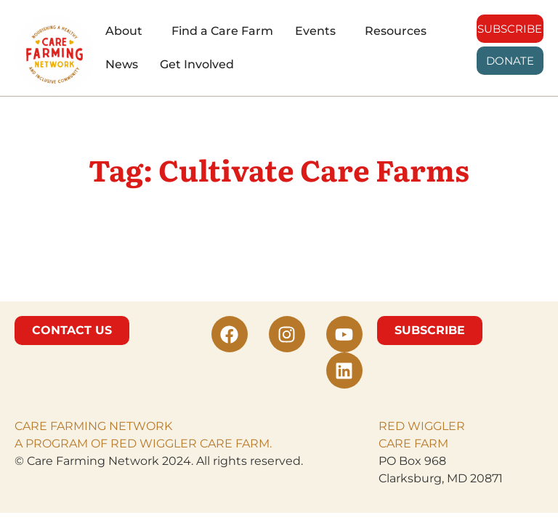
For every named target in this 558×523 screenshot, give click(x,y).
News (121, 64)
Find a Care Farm (222, 31)
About (123, 31)
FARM (429, 443)
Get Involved (197, 64)
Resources (395, 31)
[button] (127, 31)
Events (315, 31)
